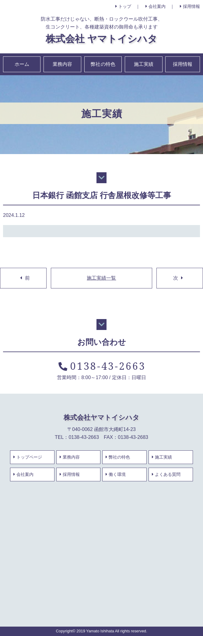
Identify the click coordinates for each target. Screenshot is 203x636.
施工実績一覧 (101, 278)
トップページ (27, 457)
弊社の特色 (103, 64)
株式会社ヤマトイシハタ (101, 417)
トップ (123, 6)
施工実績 (143, 64)
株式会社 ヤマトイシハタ (101, 38)
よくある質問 (166, 474)
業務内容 (62, 64)
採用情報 (190, 6)
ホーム (22, 64)
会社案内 (155, 6)
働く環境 (116, 474)
